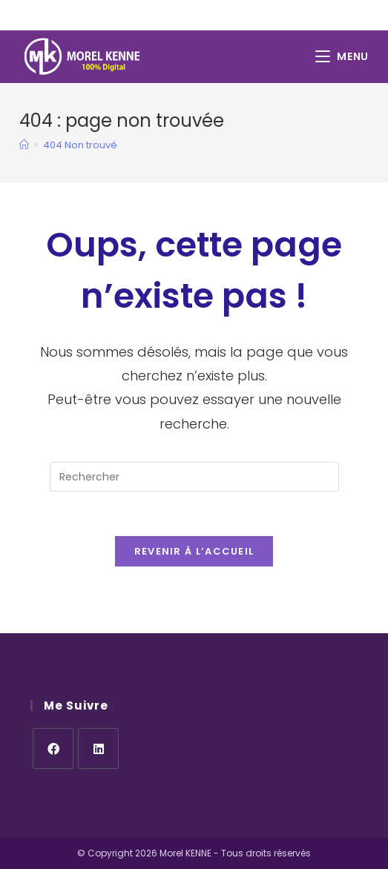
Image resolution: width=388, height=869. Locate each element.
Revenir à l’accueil (194, 551)
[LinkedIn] (98, 748)
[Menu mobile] (342, 56)
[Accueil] (24, 145)
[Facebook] (53, 748)
